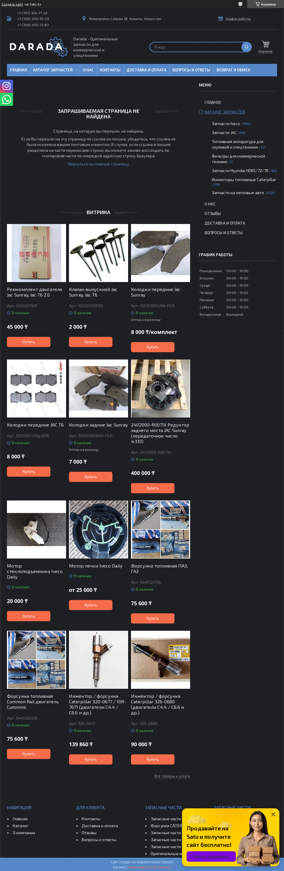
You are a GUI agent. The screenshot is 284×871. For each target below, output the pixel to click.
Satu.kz (167, 862)
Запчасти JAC (224, 132)
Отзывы (213, 213)
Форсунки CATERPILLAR (172, 825)
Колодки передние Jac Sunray (156, 291)
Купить (29, 341)
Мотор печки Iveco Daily (95, 565)
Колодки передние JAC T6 (35, 424)
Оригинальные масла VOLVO (177, 853)
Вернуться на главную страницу (98, 163)
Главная (18, 70)
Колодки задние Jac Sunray (98, 424)
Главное (213, 102)
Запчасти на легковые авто (238, 192)
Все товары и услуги (172, 776)
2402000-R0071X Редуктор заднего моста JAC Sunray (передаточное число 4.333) (160, 433)
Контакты (110, 70)
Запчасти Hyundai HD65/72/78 (240, 170)
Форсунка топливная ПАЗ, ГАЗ (159, 568)
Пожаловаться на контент (149, 867)
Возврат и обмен (233, 70)
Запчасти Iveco (226, 123)
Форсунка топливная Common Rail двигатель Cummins (33, 701)
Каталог (20, 825)
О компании (24, 832)
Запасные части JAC (169, 832)
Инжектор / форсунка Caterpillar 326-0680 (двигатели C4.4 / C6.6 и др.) (157, 704)
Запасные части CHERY (172, 846)
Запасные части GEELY (172, 839)
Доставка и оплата (146, 70)
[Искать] (246, 47)
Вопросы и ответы (191, 70)
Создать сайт (12, 4)
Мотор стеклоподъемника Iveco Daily (35, 571)
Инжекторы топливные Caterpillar (244, 179)
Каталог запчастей (53, 70)
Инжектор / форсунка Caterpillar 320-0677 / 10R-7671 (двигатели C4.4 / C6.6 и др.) (97, 704)
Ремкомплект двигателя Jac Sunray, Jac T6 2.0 (34, 291)
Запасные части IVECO (172, 818)
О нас (88, 70)
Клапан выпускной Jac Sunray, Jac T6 (93, 291)
